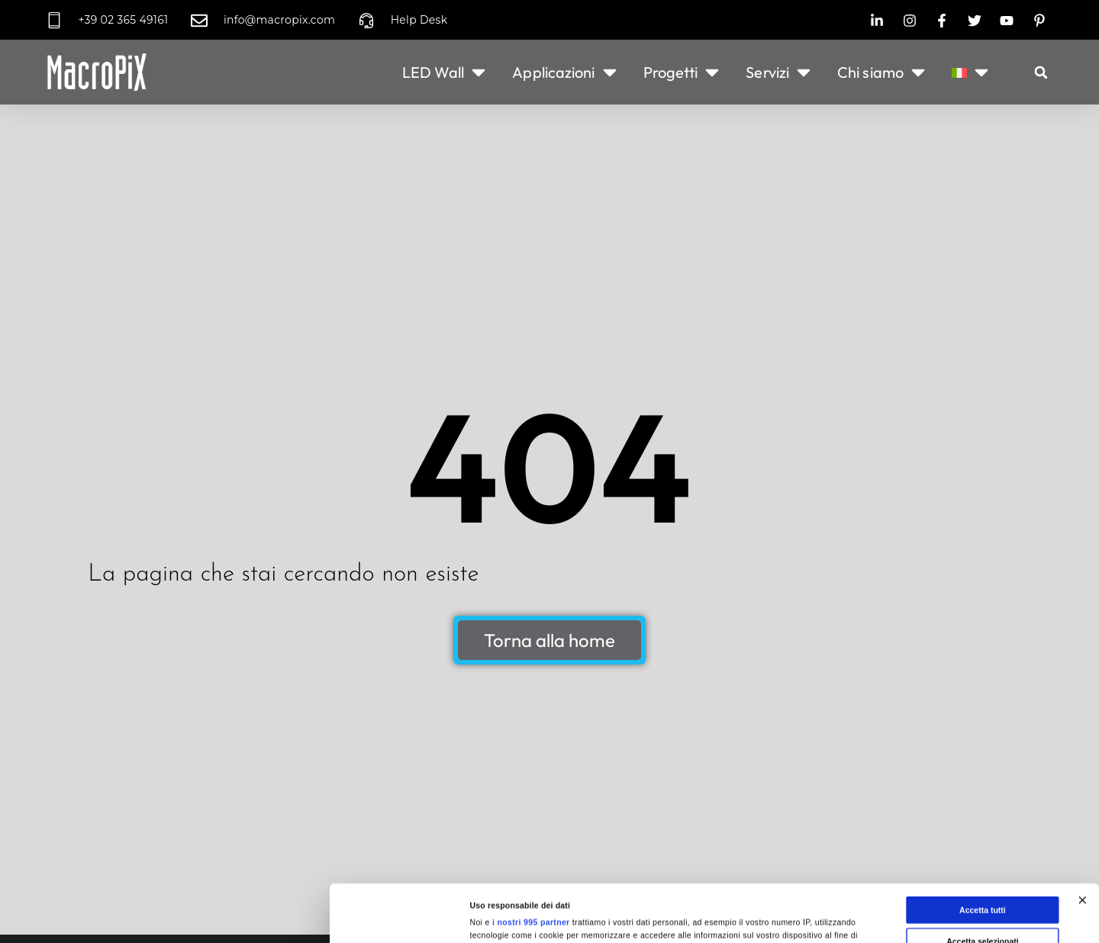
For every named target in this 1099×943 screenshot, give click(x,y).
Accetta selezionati (982, 849)
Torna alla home (549, 640)
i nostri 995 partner (531, 831)
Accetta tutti (982, 819)
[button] (1041, 72)
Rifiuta (982, 881)
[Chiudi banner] (1082, 809)
